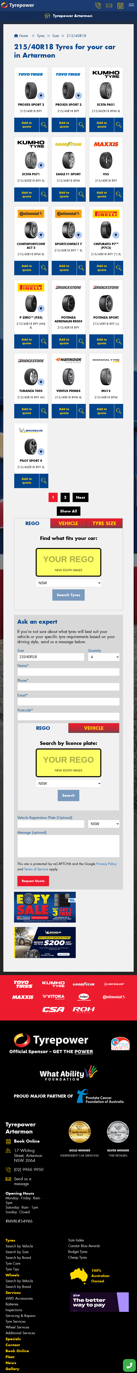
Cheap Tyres (77, 1217)
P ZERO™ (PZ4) (31, 317)
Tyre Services (15, 1281)
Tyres (10, 1200)
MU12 (105, 391)
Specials (13, 1299)
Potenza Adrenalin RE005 (68, 319)
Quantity (94, 650)
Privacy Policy (106, 864)
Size (20, 650)
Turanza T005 (31, 391)
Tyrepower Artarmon (68, 16)
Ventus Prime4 (68, 391)
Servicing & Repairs (20, 1276)
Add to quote (27, 125)
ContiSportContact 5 (31, 246)
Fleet (10, 1317)
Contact (13, 1305)
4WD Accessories (19, 1258)
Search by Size (17, 1212)
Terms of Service (36, 869)
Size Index (76, 1200)
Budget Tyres (77, 1211)
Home (21, 35)
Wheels (12, 1235)
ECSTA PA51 (106, 105)
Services (13, 1252)
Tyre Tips (12, 1229)
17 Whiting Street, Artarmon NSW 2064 (28, 1116)
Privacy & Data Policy (31, 1362)
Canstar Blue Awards (84, 1206)
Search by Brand (18, 1217)
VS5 (106, 174)
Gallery (12, 1328)
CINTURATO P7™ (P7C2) (106, 246)
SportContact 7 (68, 244)
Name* (23, 665)
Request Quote (33, 881)
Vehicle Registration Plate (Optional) (44, 817)
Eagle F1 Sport (68, 174)
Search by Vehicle (19, 1206)
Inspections (14, 1270)
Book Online (17, 1311)
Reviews (13, 1340)
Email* (22, 695)
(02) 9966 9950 (28, 1129)
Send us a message (22, 1142)
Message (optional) (32, 832)
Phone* (23, 680)
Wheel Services (17, 1287)
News (11, 1322)
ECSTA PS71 (31, 174)
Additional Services (20, 1293)
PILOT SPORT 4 (31, 461)
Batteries (12, 1264)
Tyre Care (13, 1223)
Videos (12, 1334)
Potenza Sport (106, 317)
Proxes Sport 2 (31, 105)
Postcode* (25, 710)
